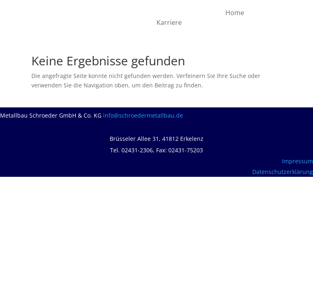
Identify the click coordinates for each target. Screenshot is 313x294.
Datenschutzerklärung (282, 172)
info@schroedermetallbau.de (143, 115)
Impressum (297, 161)
